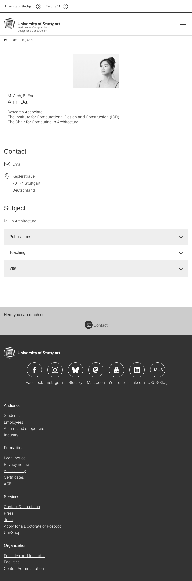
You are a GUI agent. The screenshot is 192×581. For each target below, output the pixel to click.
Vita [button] (12, 265)
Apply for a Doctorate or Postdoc (33, 522)
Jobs (8, 516)
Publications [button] (20, 233)
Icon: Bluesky (75, 366)
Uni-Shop (12, 529)
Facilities (12, 558)
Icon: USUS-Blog (157, 366)
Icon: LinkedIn (137, 366)
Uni (19, 6)
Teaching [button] (17, 249)
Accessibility (15, 467)
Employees (13, 418)
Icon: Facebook (34, 366)
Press (9, 509)
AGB (8, 480)
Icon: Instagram (55, 366)
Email (17, 160)
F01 (53, 6)
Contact (96, 321)
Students (12, 412)
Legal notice (14, 454)
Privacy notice (16, 461)
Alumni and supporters (24, 425)
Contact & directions (22, 503)
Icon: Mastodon (95, 366)
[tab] (96, 233)
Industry (11, 431)
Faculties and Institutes (24, 552)
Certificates (14, 473)
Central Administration (24, 565)
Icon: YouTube (116, 366)
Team (11, 38)
